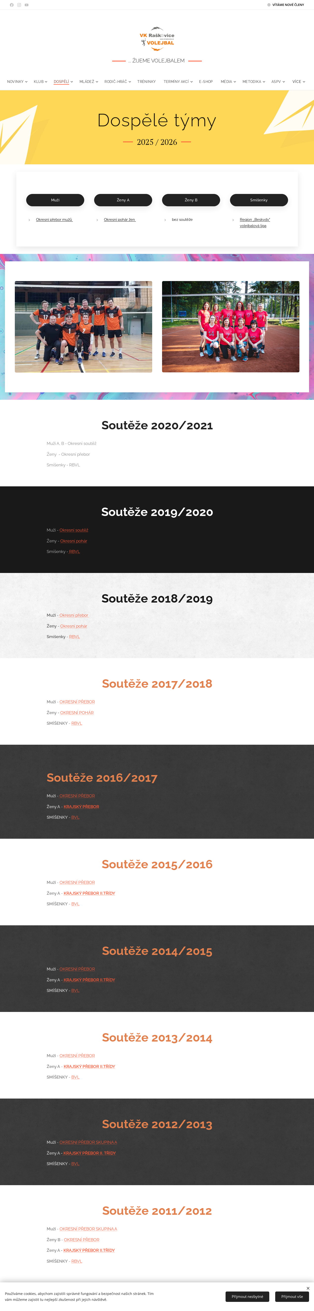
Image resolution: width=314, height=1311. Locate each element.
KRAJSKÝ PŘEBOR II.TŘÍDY (89, 893)
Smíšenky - (63, 551)
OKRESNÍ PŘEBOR (77, 701)
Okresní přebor (73, 615)
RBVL (74, 551)
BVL (75, 817)
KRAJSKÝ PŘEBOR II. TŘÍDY (89, 1153)
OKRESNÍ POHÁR (76, 712)
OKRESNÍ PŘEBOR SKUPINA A (88, 1142)
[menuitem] (26, 82)
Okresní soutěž (73, 530)
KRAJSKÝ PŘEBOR (81, 806)
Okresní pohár (73, 540)
